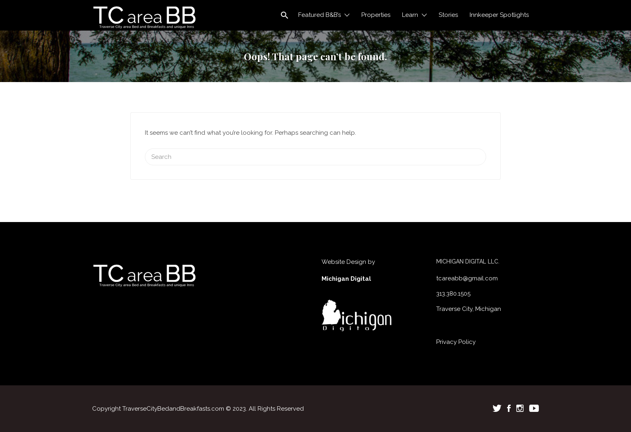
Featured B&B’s (319, 15)
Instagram (520, 408)
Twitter (497, 408)
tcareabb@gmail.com (467, 278)
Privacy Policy (456, 342)
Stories (448, 15)
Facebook (509, 408)
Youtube (534, 408)
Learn (410, 15)
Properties (375, 15)
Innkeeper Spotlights (499, 15)
